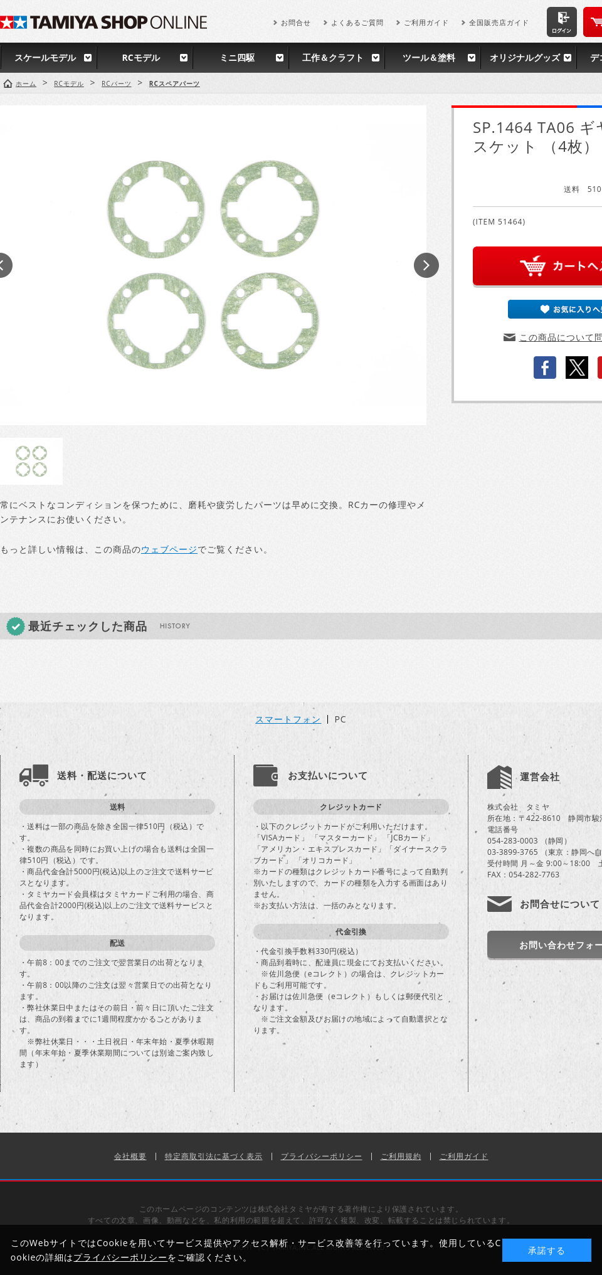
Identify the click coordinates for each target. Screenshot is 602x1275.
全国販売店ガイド (499, 22)
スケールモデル (45, 57)
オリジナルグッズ (525, 57)
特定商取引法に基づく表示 (214, 1156)
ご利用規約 (401, 1156)
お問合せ (296, 22)
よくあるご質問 (357, 22)
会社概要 (130, 1156)
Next (426, 265)
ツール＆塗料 (429, 57)
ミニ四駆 (237, 57)
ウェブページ (169, 549)
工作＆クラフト (333, 57)
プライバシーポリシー (321, 1156)
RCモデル (140, 57)
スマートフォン (288, 719)
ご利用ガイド (426, 22)
